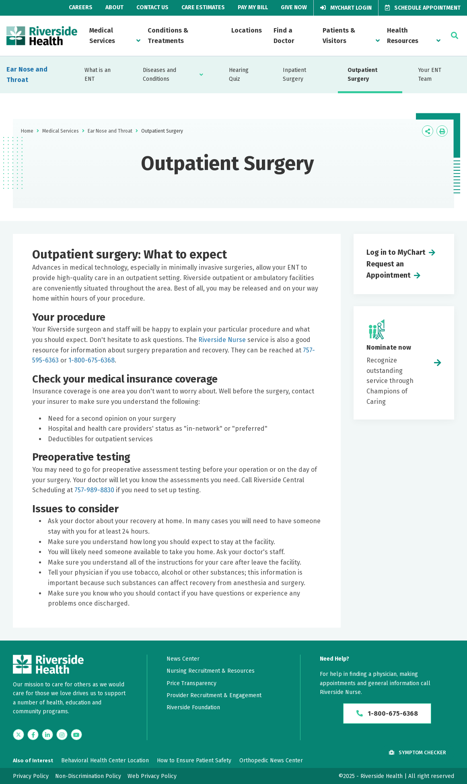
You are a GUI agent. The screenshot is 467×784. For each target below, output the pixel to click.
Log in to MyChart (396, 252)
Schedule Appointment (423, 7)
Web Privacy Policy (152, 776)
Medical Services (102, 36)
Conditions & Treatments (168, 36)
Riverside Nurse (221, 340)
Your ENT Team (429, 74)
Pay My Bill (253, 7)
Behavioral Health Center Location (105, 760)
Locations (246, 30)
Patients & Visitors (339, 36)
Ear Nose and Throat (26, 75)
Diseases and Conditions (159, 74)
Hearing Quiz (239, 74)
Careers (81, 7)
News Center (183, 658)
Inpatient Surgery (294, 74)
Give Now (294, 7)
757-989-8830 (94, 490)
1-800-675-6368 (91, 360)
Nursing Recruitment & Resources (211, 670)
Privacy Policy (31, 776)
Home (27, 131)
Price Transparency (191, 683)
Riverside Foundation (193, 707)
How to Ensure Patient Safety (194, 760)
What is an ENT (97, 74)
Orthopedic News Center (271, 760)
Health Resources (402, 36)
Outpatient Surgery (362, 74)
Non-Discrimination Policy (88, 776)
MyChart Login (346, 7)
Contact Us (152, 7)
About (114, 7)
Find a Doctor (284, 36)
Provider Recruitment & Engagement (214, 695)
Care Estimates (203, 7)
